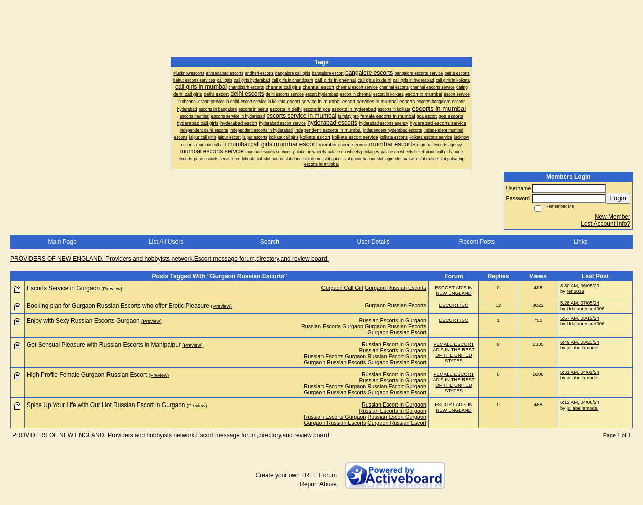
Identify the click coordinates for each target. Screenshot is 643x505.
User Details (373, 241)
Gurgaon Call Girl (342, 288)
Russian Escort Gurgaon (396, 356)
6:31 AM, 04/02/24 (579, 372)
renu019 (575, 291)
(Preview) (111, 288)
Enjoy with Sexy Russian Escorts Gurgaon (83, 320)
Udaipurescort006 (586, 308)
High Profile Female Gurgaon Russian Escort (87, 374)
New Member (612, 216)
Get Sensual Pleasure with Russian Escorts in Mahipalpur (104, 344)
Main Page (62, 241)
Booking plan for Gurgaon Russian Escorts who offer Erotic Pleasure (118, 305)
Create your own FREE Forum (296, 475)
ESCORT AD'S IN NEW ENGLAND (454, 290)
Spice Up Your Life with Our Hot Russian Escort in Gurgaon (106, 405)
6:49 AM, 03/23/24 (579, 342)
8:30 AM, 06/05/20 (579, 285)
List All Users (166, 241)
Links (581, 241)
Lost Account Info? (605, 223)
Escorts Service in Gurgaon (63, 288)
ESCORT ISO (454, 305)
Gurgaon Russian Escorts (395, 288)
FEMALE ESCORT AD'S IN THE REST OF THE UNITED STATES (454, 352)
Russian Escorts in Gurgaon (392, 320)
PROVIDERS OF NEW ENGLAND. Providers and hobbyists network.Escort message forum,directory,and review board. (169, 258)
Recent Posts (477, 241)
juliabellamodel (582, 347)
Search (269, 241)
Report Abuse (318, 484)
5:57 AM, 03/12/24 (579, 318)
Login (618, 198)
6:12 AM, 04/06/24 (579, 402)
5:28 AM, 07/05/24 (579, 303)
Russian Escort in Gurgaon (394, 344)
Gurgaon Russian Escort (396, 332)
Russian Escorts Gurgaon (332, 326)
